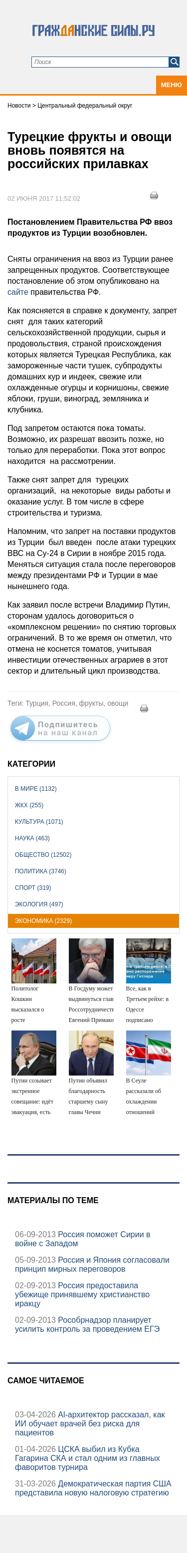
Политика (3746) (40, 871)
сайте (18, 292)
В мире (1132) (36, 788)
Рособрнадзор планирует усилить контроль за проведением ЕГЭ (87, 1324)
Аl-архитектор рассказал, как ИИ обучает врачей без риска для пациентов (90, 1423)
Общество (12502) (43, 854)
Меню (171, 85)
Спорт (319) (33, 887)
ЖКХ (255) (29, 805)
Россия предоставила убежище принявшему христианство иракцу (82, 1294)
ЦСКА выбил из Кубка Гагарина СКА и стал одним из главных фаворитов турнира (87, 1458)
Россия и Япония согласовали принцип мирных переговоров (92, 1264)
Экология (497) (39, 904)
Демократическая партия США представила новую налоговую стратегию (93, 1488)
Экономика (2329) (43, 920)
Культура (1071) (39, 821)
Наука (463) (32, 838)
